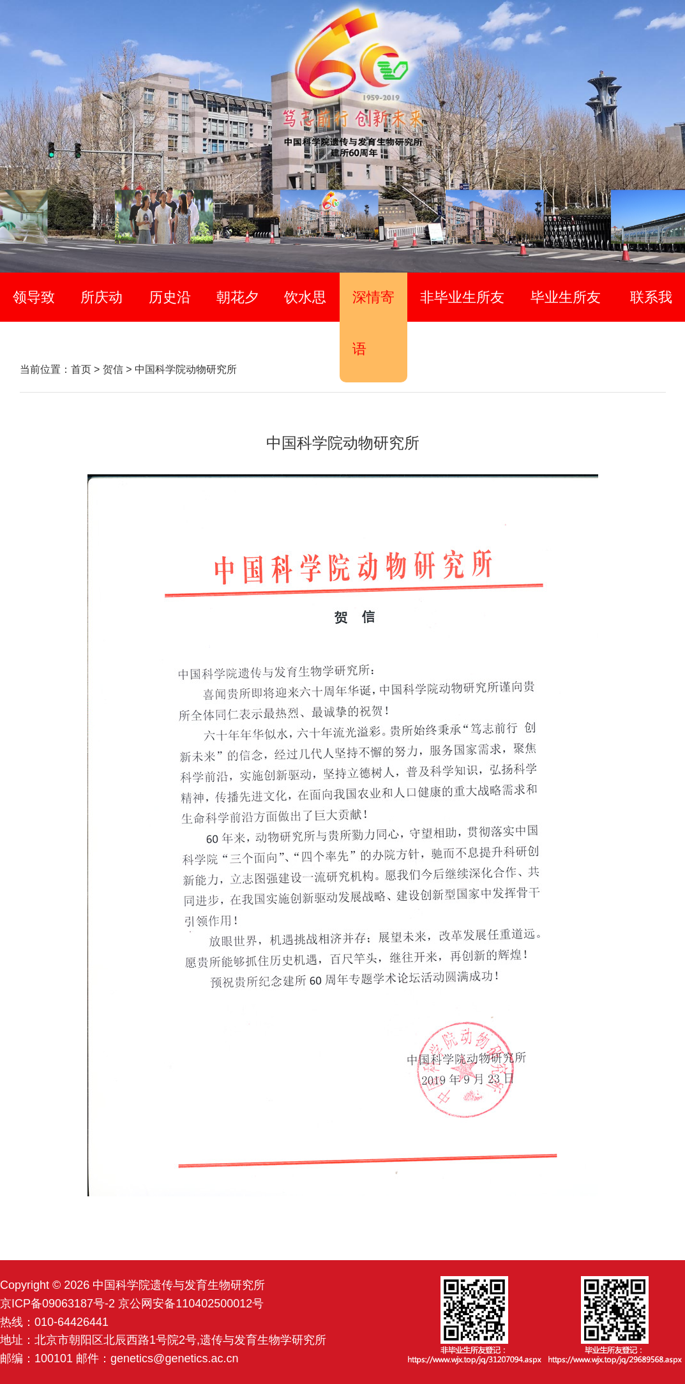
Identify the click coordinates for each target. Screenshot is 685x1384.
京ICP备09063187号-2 (57, 1303)
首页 (81, 369)
